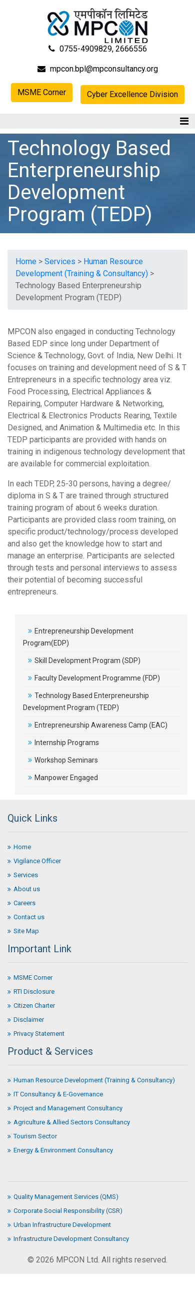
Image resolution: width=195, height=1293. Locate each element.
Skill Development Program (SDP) (84, 661)
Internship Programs (63, 743)
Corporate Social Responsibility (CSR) (65, 1210)
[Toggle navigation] (184, 121)
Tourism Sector (32, 1136)
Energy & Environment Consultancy (60, 1150)
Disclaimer (26, 1019)
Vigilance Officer (34, 861)
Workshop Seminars (63, 760)
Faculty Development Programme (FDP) (94, 678)
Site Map (23, 931)
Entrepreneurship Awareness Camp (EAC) (98, 725)
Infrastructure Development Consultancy (68, 1238)
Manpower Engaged (63, 778)
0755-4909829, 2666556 (97, 49)
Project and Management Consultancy (65, 1108)
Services (60, 261)
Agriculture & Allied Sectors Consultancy (69, 1122)
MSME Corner (42, 92)
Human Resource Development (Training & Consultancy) (91, 1080)
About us (24, 889)
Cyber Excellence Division (132, 94)
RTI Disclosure (31, 991)
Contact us (26, 917)
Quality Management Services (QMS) (63, 1196)
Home (26, 261)
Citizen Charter (31, 1005)
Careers (22, 903)
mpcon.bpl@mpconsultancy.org (98, 69)
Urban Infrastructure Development (59, 1224)
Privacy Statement (36, 1033)
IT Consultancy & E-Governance (55, 1094)
